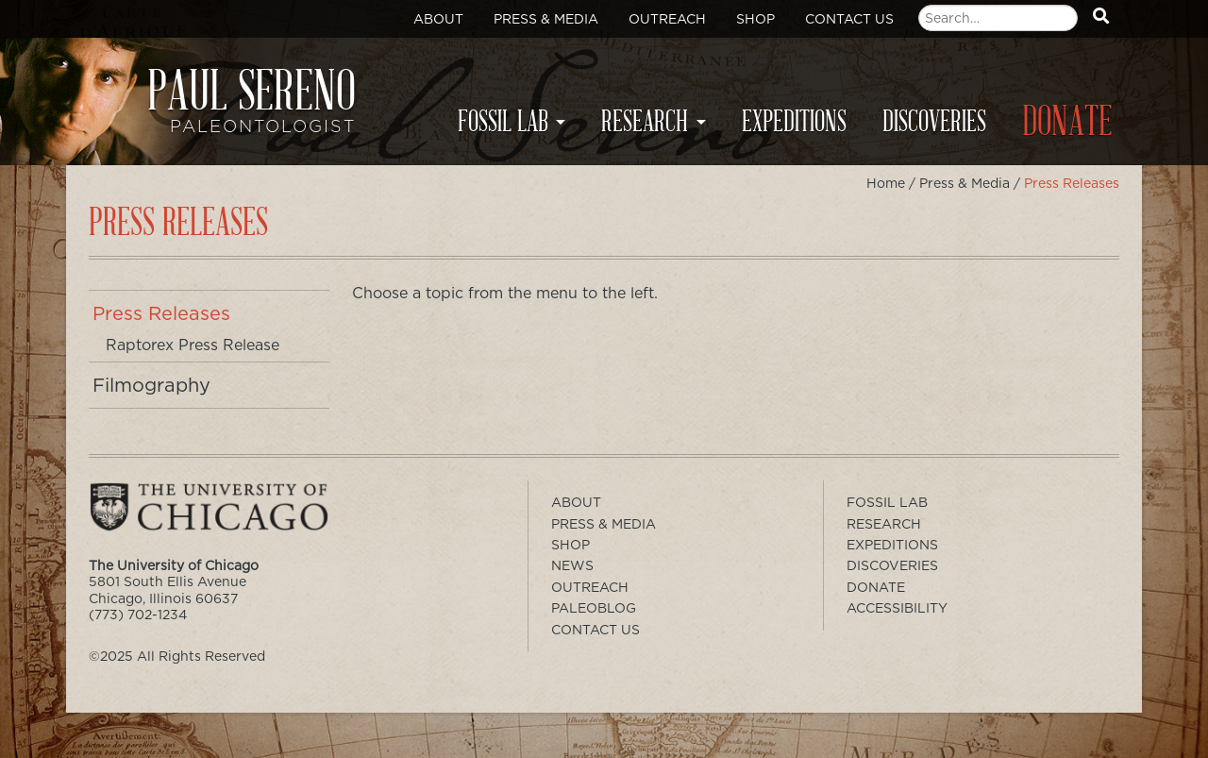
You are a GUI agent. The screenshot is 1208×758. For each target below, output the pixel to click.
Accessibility (897, 607)
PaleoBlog (593, 607)
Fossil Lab (503, 122)
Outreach (667, 18)
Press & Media (546, 18)
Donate (1067, 122)
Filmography (151, 385)
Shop (755, 18)
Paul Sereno (226, 109)
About (438, 18)
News (572, 565)
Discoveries (934, 122)
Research (644, 122)
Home (885, 183)
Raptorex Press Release (192, 345)
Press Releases (161, 313)
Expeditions (794, 122)
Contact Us (849, 18)
